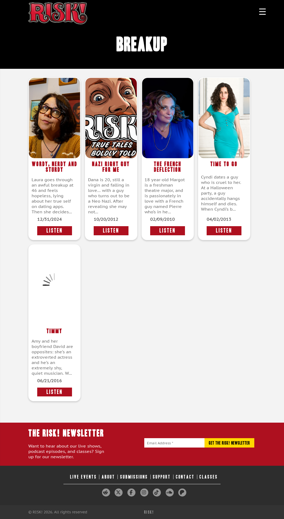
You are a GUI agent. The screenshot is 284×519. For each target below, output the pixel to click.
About (108, 477)
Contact (185, 477)
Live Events (83, 477)
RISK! (149, 512)
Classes (208, 477)
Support (162, 477)
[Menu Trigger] (262, 11)
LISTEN (55, 230)
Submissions (134, 477)
